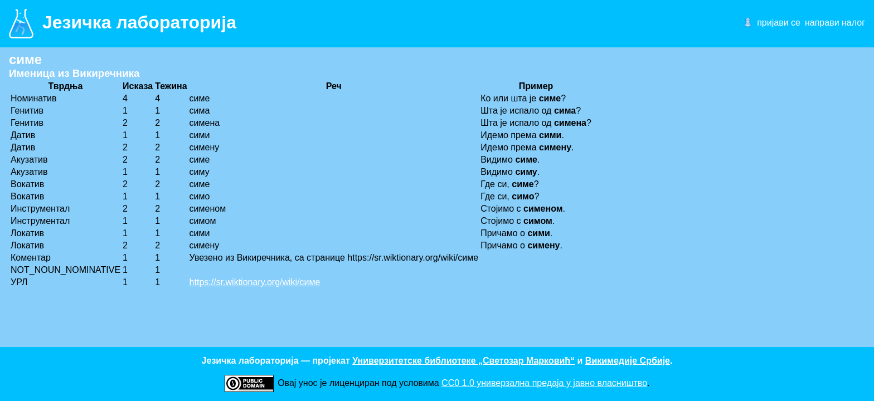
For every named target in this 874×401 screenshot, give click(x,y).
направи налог (835, 22)
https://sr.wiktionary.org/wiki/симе (255, 282)
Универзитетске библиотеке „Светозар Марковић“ (463, 360)
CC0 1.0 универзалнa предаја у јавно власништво (544, 383)
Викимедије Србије (627, 360)
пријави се (778, 22)
